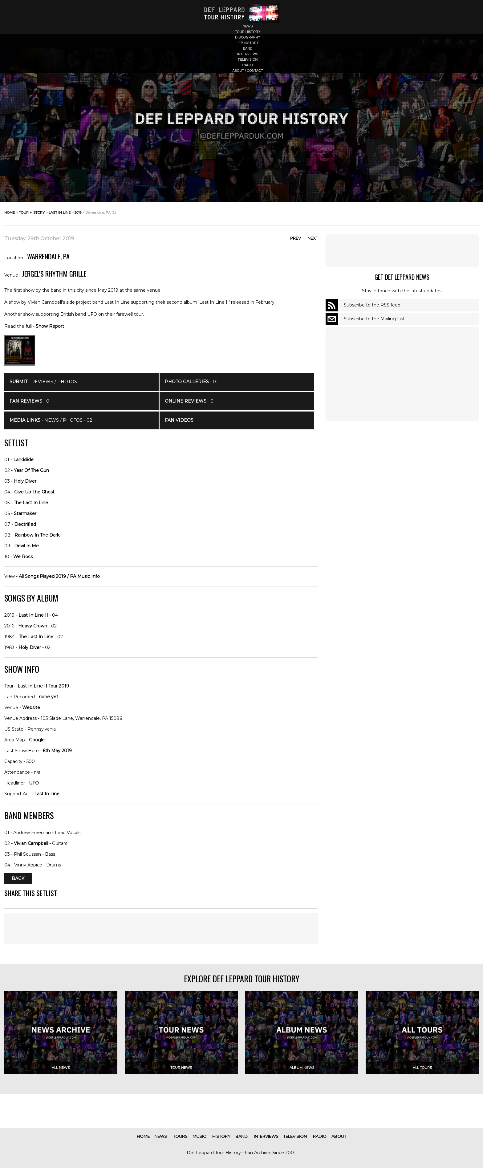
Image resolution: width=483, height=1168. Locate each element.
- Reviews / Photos (43, 381)
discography (247, 37)
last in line (60, 212)
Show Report (50, 326)
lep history (248, 43)
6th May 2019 (57, 750)
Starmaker (25, 513)
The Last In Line (31, 502)
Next (312, 238)
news (248, 26)
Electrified (25, 524)
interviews (247, 54)
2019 (78, 212)
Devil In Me (26, 546)
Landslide (23, 459)
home (9, 212)
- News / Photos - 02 (51, 420)
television (248, 59)
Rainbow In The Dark (36, 535)
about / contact (247, 70)
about (338, 1136)
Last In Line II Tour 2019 (43, 686)
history (221, 1136)
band (248, 48)
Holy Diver (25, 481)
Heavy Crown (32, 626)
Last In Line (46, 794)
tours (180, 1136)
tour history (248, 32)
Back (18, 878)
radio (247, 65)
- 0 (29, 401)
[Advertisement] (402, 250)
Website (31, 707)
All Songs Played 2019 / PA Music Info (59, 576)
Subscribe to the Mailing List (374, 319)
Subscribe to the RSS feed (372, 305)
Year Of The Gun (31, 470)
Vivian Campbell (31, 843)
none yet (48, 697)
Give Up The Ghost (34, 492)
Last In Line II (33, 615)
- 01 (191, 381)
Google (37, 740)
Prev (295, 238)
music (199, 1136)
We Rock (23, 556)
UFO (34, 783)
